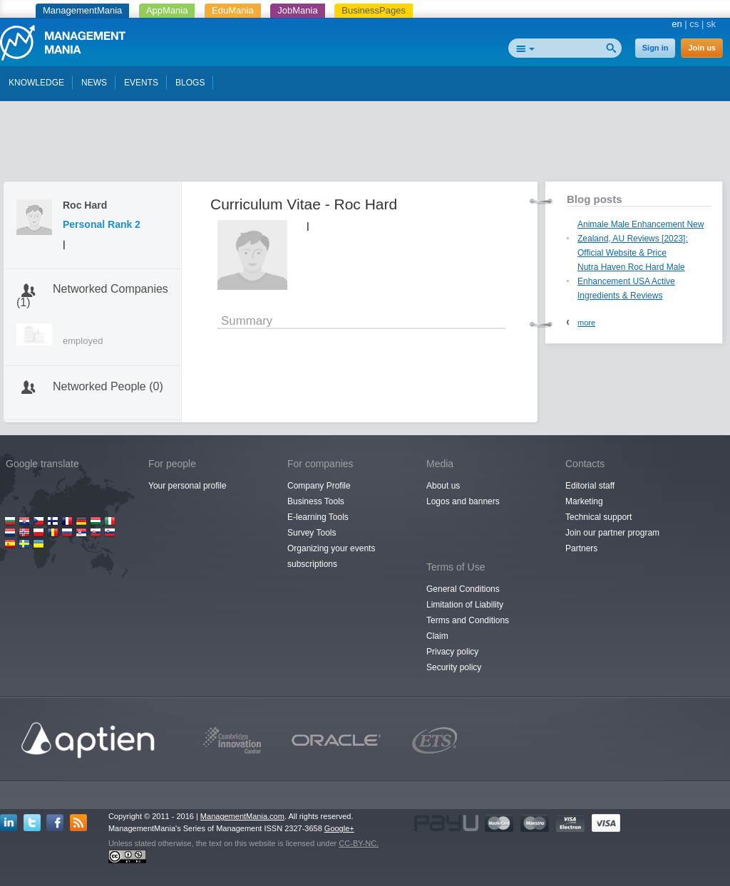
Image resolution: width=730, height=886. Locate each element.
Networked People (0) (108, 386)
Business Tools (315, 501)
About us (443, 486)
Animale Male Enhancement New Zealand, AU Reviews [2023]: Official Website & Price (640, 238)
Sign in (655, 47)
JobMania (297, 10)
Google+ (339, 828)
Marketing (584, 501)
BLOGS (190, 83)
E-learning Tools (318, 517)
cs (694, 24)
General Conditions (463, 589)
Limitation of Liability (464, 605)
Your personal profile (187, 486)
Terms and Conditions (467, 620)
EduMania (233, 10)
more (586, 322)
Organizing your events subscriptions (331, 556)
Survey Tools (311, 533)
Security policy (453, 667)
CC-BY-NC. (359, 843)
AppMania (167, 10)
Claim (437, 636)
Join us (702, 47)
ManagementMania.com (242, 816)
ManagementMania (82, 10)
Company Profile (319, 486)
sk (711, 24)
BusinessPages (373, 10)
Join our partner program (612, 533)
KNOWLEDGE (36, 83)
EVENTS (141, 83)
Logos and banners (463, 501)
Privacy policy (452, 652)
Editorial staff (590, 486)
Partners (581, 548)
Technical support (598, 517)
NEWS (94, 83)
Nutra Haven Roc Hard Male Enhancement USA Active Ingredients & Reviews (631, 281)
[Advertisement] (365, 145)
